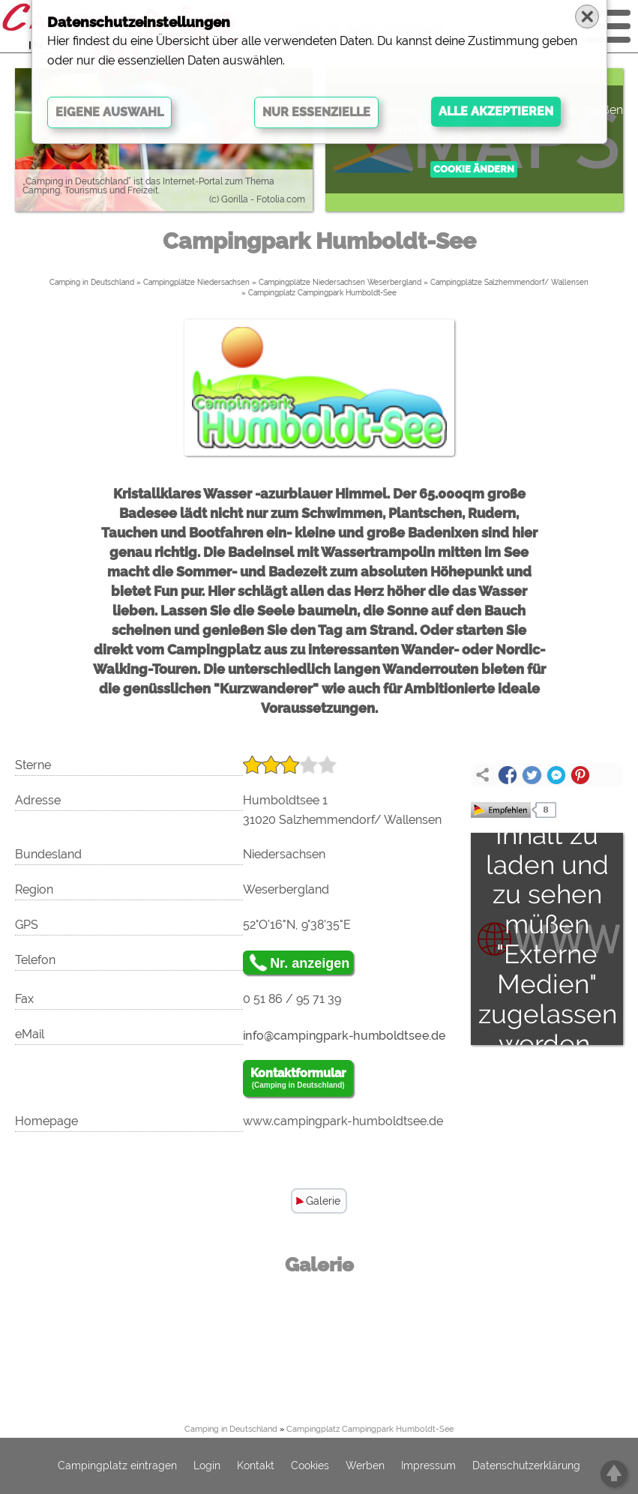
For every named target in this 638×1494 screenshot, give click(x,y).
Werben (365, 1466)
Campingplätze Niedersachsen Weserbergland (340, 282)
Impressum (428, 1466)
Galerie (323, 1201)
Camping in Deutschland (91, 282)
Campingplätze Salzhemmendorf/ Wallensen (509, 282)
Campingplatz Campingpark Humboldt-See (322, 293)
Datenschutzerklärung (526, 1466)
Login (206, 1466)
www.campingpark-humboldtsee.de (343, 1121)
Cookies (310, 1466)
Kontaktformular (298, 1078)
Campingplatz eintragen (117, 1466)
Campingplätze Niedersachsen (196, 282)
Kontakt (255, 1466)
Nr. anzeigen (309, 963)
